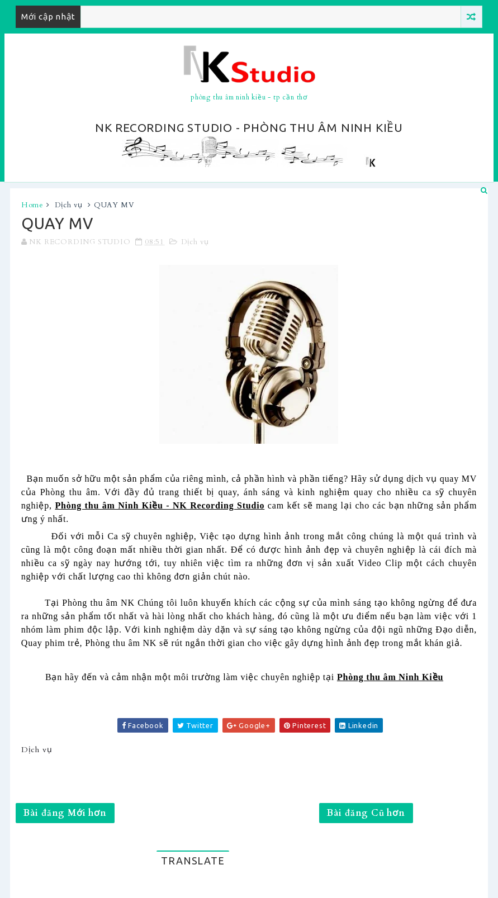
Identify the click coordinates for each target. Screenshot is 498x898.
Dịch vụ (69, 205)
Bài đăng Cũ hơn (366, 813)
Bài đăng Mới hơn (65, 813)
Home (32, 205)
